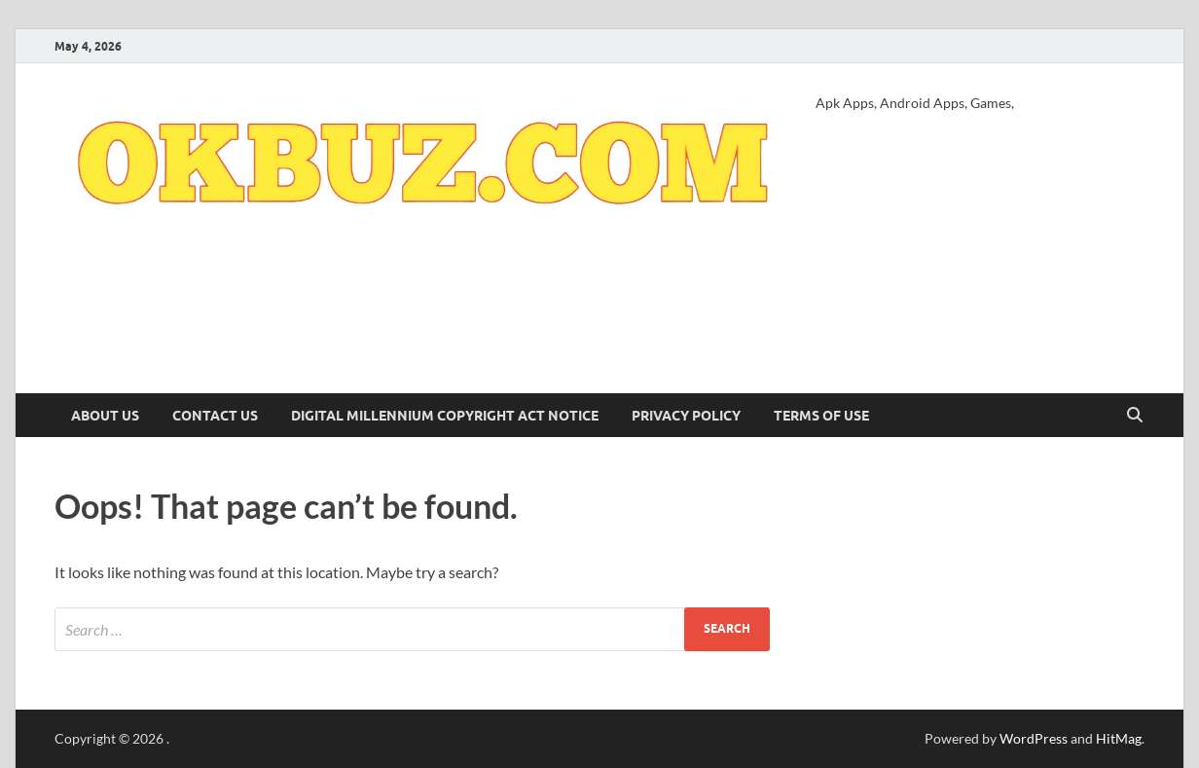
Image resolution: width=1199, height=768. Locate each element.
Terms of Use (821, 415)
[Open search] (1134, 415)
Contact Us (215, 415)
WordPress (1033, 738)
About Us (105, 415)
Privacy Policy (686, 415)
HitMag (1119, 738)
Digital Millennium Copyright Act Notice (445, 415)
